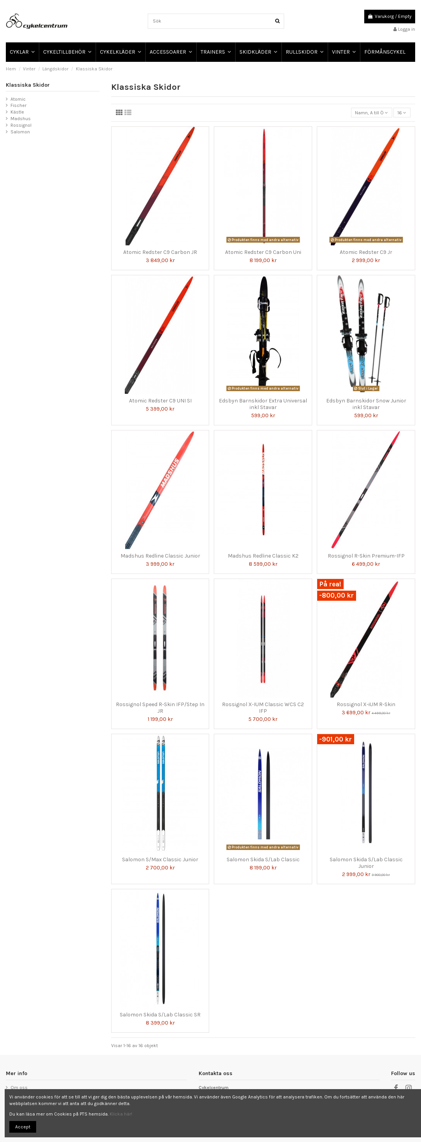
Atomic (18, 99)
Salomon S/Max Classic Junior (160, 859)
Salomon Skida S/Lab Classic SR (160, 1014)
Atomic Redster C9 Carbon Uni (263, 252)
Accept (22, 1127)
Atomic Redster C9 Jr (366, 252)
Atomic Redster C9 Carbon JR (160, 252)
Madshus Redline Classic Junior (160, 556)
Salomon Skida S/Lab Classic (263, 859)
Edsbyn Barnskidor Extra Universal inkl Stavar (263, 404)
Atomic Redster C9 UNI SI (160, 400)
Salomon (20, 132)
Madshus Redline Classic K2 (263, 556)
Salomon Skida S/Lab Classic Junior (366, 862)
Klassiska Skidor (28, 85)
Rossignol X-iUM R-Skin (366, 704)
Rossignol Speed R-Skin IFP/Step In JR (160, 707)
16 (401, 112)
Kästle (17, 112)
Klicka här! (121, 1114)
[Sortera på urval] (371, 112)
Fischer (18, 105)
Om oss (19, 1087)
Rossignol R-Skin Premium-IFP (366, 556)
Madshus (20, 118)
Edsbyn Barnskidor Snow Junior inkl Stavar (366, 404)
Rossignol (20, 125)
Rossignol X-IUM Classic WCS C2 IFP (263, 707)
